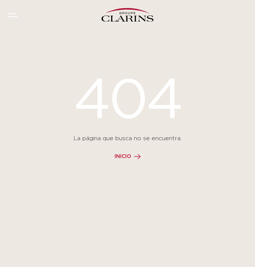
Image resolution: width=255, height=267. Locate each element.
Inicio (123, 156)
